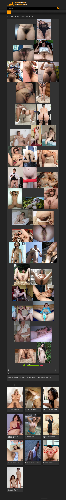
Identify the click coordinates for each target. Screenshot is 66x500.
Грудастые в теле (29, 436)
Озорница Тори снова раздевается (13, 436)
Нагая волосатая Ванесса (14, 409)
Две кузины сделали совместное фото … (13, 490)
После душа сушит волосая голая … (32, 410)
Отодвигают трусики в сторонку (13, 463)
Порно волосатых (17, 3)
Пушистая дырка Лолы (49, 462)
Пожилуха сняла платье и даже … (49, 436)
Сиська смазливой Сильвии (50, 409)
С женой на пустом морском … (32, 463)
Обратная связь (44, 498)
